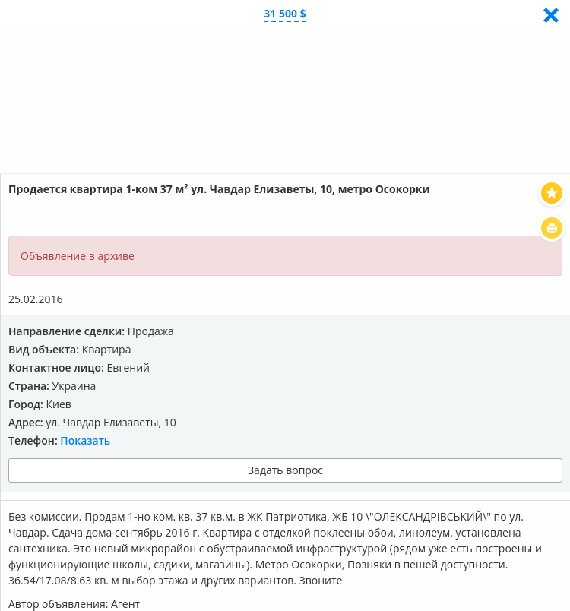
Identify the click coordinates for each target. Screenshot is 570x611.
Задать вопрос (285, 470)
